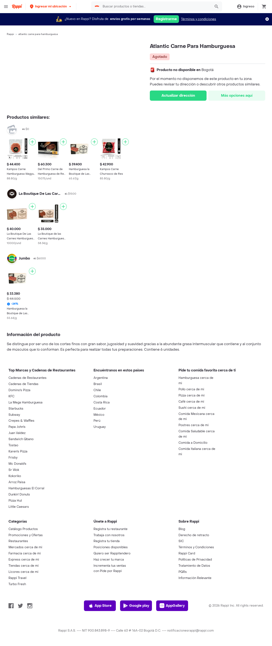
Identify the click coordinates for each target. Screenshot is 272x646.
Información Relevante (194, 578)
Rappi (10, 34)
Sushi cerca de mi (191, 408)
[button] (51, 6)
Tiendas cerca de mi (23, 566)
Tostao (13, 445)
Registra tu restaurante (111, 529)
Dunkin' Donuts (19, 495)
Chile (97, 390)
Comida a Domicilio (192, 443)
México (99, 415)
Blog (181, 529)
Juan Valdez (17, 433)
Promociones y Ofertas (25, 535)
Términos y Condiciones (196, 547)
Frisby (12, 458)
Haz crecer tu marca (109, 560)
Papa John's (17, 427)
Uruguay (100, 427)
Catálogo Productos (23, 529)
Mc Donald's (17, 464)
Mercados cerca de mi (25, 547)
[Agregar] (32, 141)
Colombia (101, 396)
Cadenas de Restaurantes (27, 378)
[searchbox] (155, 6)
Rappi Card (186, 553)
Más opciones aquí (236, 95)
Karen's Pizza (17, 451)
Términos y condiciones (198, 19)
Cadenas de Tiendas (23, 384)
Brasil (98, 384)
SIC (181, 541)
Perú (97, 421)
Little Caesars (18, 507)
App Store (100, 605)
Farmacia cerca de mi (24, 553)
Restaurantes (18, 541)
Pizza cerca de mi (191, 395)
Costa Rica (102, 402)
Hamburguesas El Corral (26, 488)
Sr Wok (13, 470)
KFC (11, 396)
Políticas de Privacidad (195, 560)
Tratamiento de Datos (194, 566)
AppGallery (172, 605)
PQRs (182, 572)
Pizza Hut (15, 501)
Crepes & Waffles (21, 421)
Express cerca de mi (23, 560)
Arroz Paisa (16, 482)
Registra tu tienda (107, 541)
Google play (136, 605)
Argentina (101, 378)
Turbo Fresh (17, 584)
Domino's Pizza (19, 390)
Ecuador (100, 409)
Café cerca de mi (191, 402)
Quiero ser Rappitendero (112, 553)
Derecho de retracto (193, 535)
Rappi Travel (17, 578)
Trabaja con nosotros (109, 535)
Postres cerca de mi (193, 425)
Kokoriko (14, 476)
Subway (14, 415)
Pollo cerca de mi (191, 389)
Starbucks (15, 409)
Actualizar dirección (178, 95)
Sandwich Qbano (21, 439)
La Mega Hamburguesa (25, 402)
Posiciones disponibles (111, 547)
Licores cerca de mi (23, 572)
